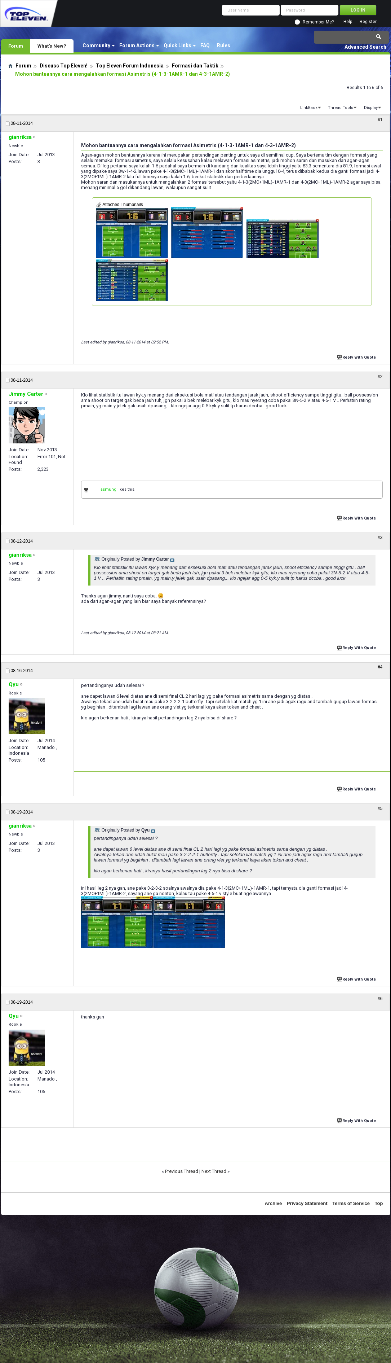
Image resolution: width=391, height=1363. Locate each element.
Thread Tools (340, 107)
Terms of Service (351, 1203)
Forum (15, 46)
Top (379, 1203)
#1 (380, 119)
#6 (380, 998)
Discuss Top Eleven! (64, 66)
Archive (273, 1203)
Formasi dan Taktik (195, 66)
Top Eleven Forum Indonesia (130, 66)
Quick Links (177, 45)
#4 (380, 667)
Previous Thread (181, 1171)
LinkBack (308, 107)
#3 (380, 537)
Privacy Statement (307, 1203)
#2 (380, 376)
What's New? (51, 46)
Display (371, 107)
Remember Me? (318, 22)
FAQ (205, 45)
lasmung (107, 489)
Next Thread (213, 1171)
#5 (380, 808)
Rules (223, 45)
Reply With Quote (357, 357)
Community (96, 45)
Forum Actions (137, 45)
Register (368, 22)
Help (347, 22)
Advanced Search (365, 47)
